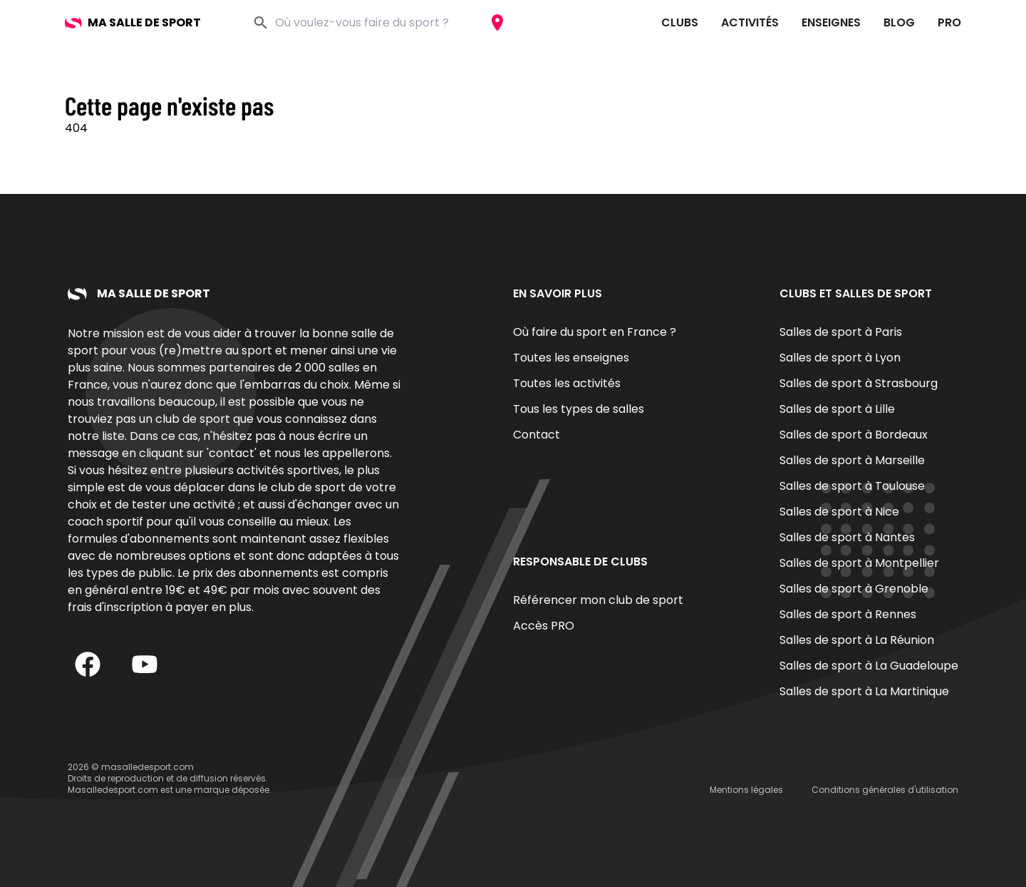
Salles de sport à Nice (839, 511)
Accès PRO (543, 625)
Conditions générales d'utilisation (885, 790)
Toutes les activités (567, 383)
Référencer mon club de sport (598, 600)
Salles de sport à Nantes (847, 537)
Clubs (679, 22)
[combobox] (377, 22)
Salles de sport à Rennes (847, 614)
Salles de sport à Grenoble (853, 588)
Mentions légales (746, 790)
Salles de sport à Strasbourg (858, 383)
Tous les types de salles (578, 409)
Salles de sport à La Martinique (864, 691)
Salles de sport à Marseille (852, 460)
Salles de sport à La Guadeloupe (868, 665)
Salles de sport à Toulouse (852, 486)
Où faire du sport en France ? (594, 332)
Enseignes (831, 22)
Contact (536, 434)
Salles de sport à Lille (837, 409)
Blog (899, 22)
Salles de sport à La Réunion (856, 640)
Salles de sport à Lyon (840, 357)
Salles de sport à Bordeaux (853, 434)
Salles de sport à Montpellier (859, 563)
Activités (750, 22)
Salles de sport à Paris (840, 332)
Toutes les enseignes (571, 357)
